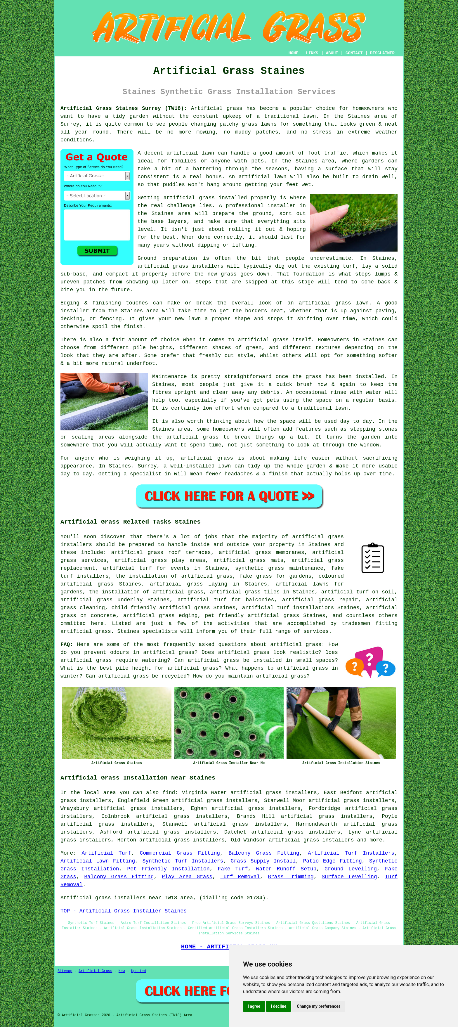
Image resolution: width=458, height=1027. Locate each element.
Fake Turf (233, 869)
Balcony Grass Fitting (263, 853)
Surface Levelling (349, 877)
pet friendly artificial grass (252, 616)
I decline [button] (278, 1006)
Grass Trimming (291, 877)
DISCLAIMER (382, 53)
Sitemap (65, 971)
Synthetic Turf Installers (182, 861)
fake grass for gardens (275, 576)
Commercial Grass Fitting (180, 853)
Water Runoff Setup (286, 869)
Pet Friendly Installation (168, 869)
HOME (294, 53)
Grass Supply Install (263, 861)
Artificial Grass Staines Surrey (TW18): (123, 108)
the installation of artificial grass (174, 576)
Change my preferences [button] (318, 1006)
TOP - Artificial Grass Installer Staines (123, 911)
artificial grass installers (311, 840)
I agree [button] (254, 1006)
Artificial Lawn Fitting (97, 861)
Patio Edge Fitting (332, 861)
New (122, 971)
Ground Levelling (351, 869)
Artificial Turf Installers (351, 853)
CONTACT (354, 53)
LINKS (312, 53)
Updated (138, 971)
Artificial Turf (106, 853)
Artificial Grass (95, 971)
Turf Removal (240, 877)
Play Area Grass (187, 877)
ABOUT (332, 53)
